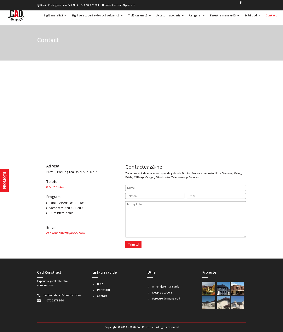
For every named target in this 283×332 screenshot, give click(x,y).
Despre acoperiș (162, 292)
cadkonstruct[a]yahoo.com (62, 295)
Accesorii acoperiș (168, 15)
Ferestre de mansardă (166, 298)
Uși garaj (195, 15)
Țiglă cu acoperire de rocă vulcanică (95, 15)
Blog (100, 284)
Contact (271, 15)
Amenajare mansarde (165, 286)
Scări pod (251, 15)
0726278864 (55, 187)
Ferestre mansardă (223, 15)
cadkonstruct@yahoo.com (65, 233)
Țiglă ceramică (137, 15)
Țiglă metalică (53, 15)
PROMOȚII (4, 180)
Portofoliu (103, 290)
